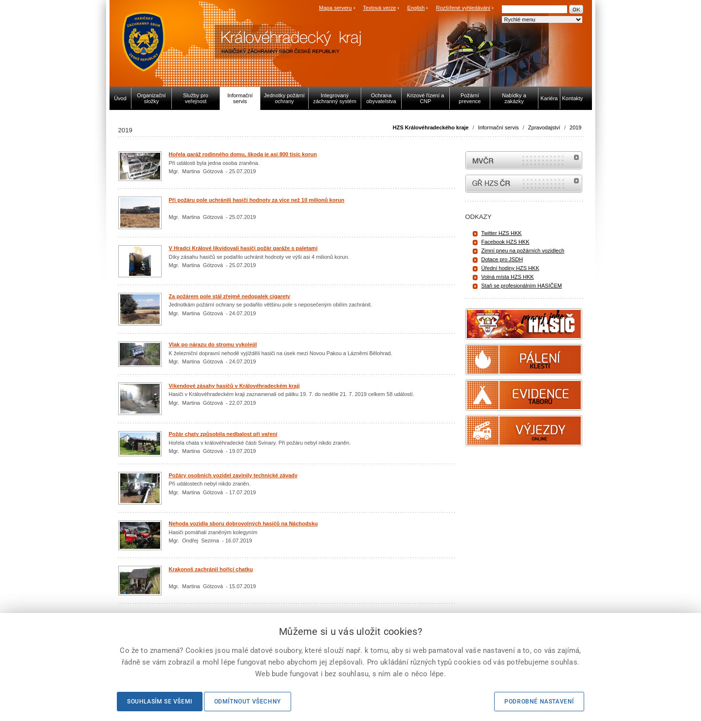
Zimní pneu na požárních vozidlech (523, 250)
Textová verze (379, 8)
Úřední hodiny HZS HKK (510, 268)
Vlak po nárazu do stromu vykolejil (213, 344)
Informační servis (498, 127)
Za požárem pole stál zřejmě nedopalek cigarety (229, 296)
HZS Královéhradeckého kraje (431, 127)
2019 (575, 127)
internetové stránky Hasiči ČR (523, 184)
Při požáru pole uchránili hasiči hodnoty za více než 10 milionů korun (257, 200)
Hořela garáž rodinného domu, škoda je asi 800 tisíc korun (243, 154)
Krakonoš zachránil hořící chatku (211, 569)
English (415, 8)
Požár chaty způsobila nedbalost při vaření (223, 434)
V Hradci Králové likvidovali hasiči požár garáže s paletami (243, 248)
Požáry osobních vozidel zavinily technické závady (233, 475)
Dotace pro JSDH (502, 259)
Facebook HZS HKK (505, 242)
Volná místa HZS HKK (507, 277)
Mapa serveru (335, 8)
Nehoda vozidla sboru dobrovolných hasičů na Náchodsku (243, 523)
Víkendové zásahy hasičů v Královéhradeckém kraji (234, 386)
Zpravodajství (544, 127)
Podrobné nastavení (539, 701)
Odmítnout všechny (247, 701)
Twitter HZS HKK (501, 233)
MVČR (523, 160)
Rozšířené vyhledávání (463, 8)
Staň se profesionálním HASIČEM (521, 285)
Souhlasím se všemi (159, 701)
